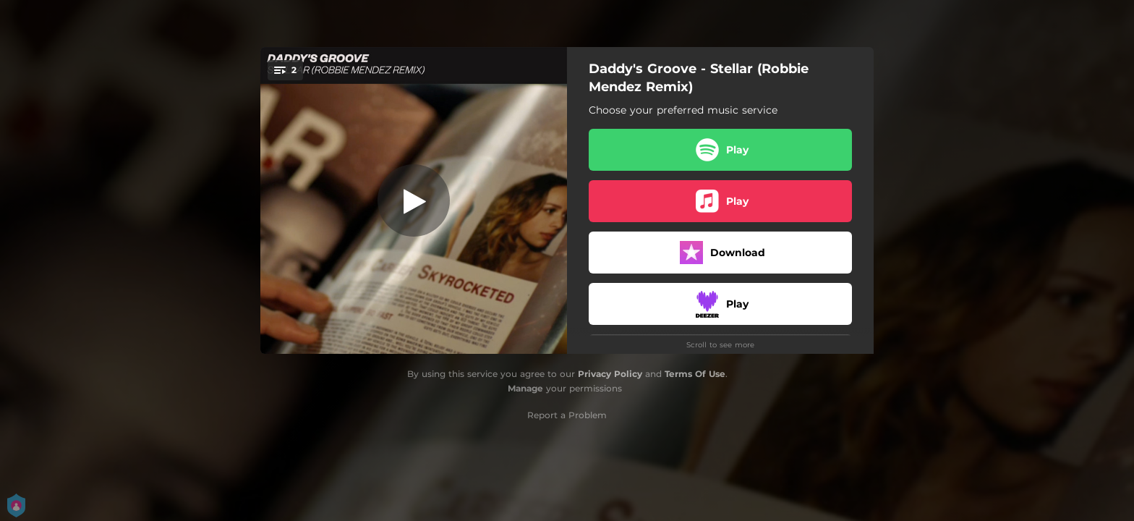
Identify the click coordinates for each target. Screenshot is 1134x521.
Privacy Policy (610, 373)
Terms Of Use (695, 373)
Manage (525, 388)
